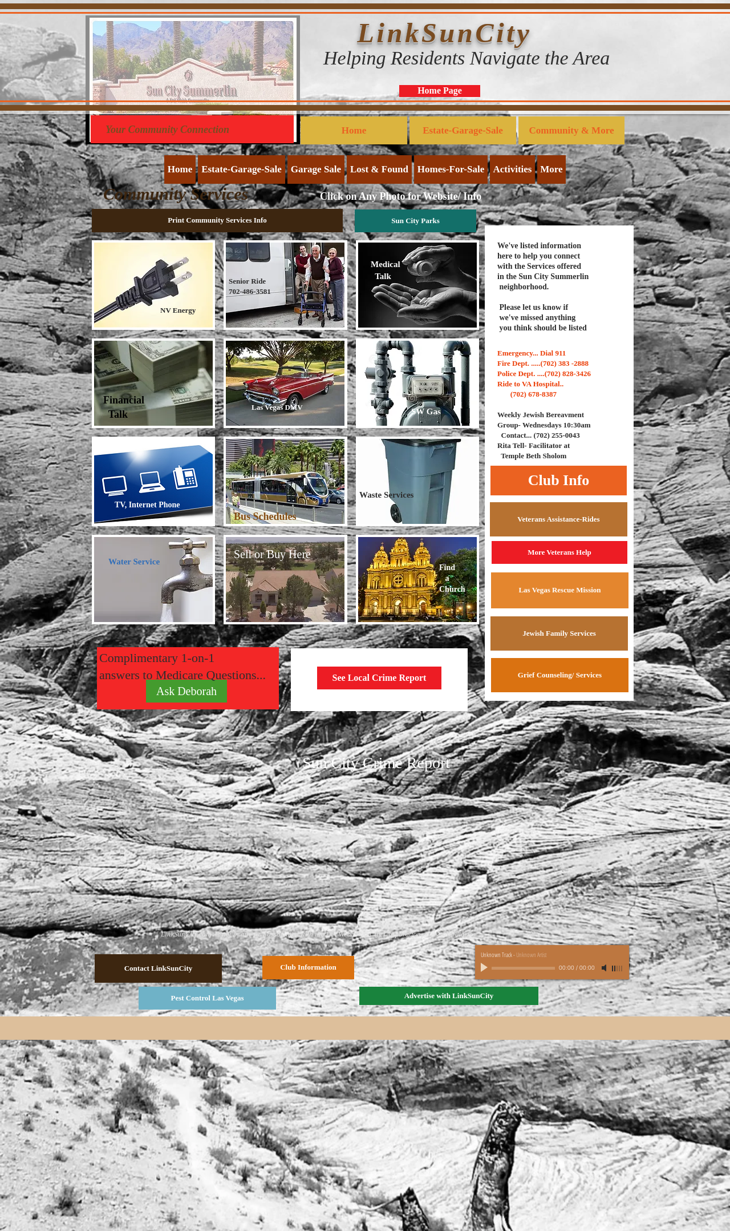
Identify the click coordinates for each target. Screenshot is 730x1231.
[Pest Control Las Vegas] (207, 998)
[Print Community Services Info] (217, 220)
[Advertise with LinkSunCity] (448, 996)
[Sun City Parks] (415, 220)
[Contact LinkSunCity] (158, 968)
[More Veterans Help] (559, 552)
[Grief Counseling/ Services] (559, 675)
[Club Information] (308, 967)
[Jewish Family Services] (559, 633)
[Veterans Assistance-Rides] (558, 519)
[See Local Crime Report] (379, 678)
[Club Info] (558, 480)
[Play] (485, 967)
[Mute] (605, 968)
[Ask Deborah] (186, 691)
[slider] (617, 968)
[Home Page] (439, 91)
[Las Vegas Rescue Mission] (559, 590)
